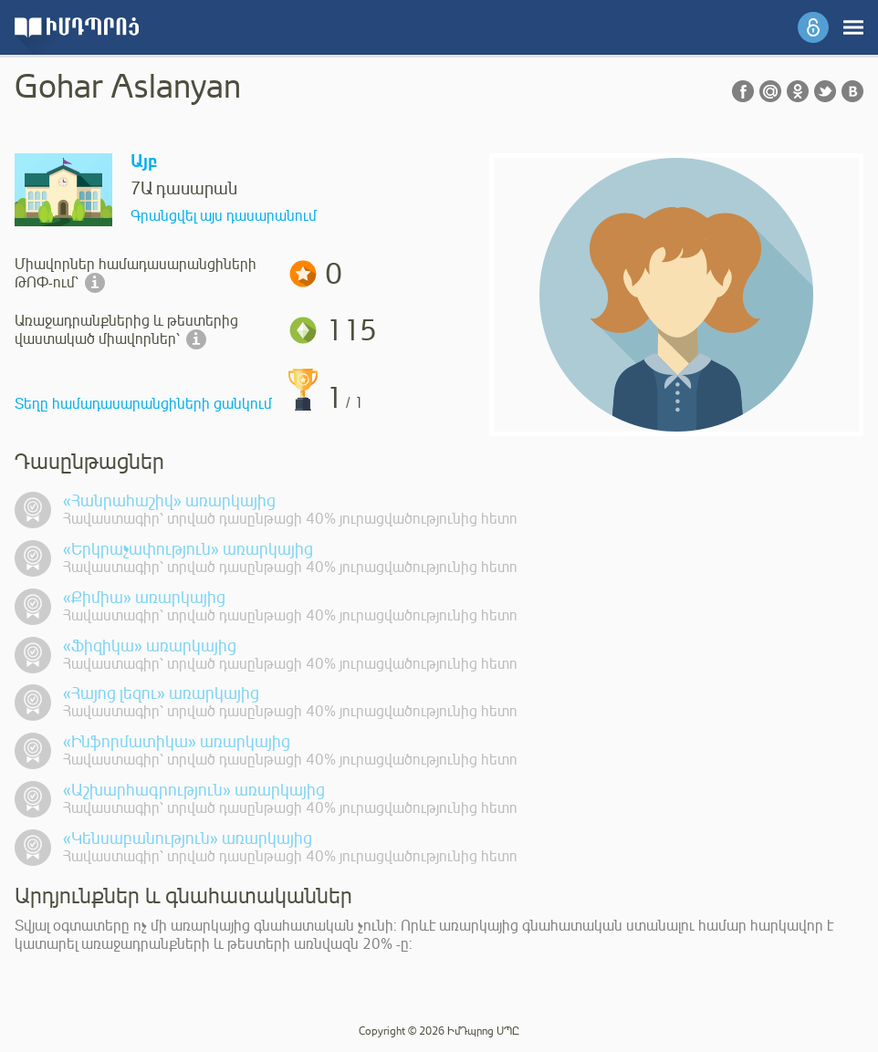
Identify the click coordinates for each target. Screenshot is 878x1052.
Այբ (144, 162)
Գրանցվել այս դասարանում (224, 216)
